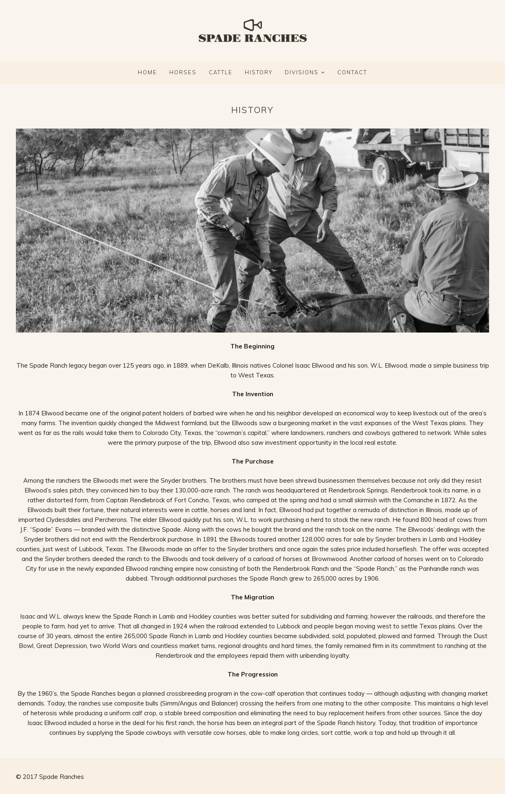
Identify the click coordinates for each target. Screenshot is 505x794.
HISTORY (258, 72)
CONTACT (352, 72)
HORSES (183, 72)
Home (147, 72)
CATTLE (221, 72)
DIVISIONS (302, 72)
